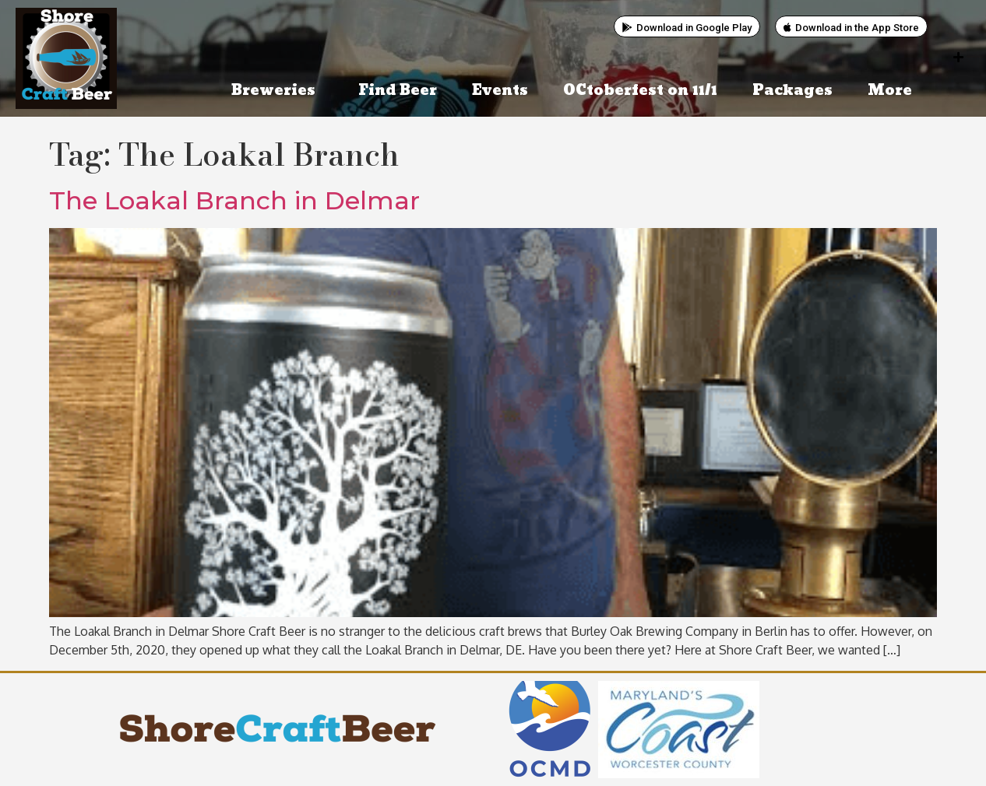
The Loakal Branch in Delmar (234, 200)
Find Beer (397, 91)
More (894, 91)
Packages (792, 91)
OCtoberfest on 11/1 (640, 91)
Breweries (277, 91)
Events (500, 91)
